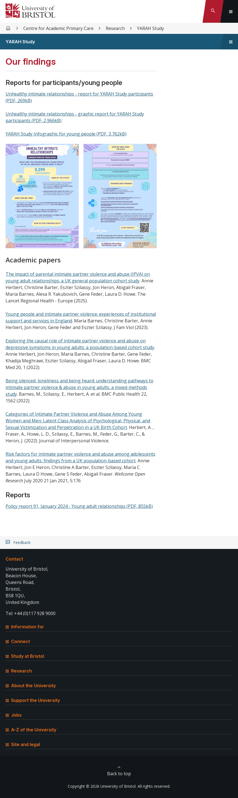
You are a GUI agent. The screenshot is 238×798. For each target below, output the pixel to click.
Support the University (33, 700)
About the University (31, 685)
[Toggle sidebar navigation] (231, 41)
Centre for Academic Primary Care (58, 28)
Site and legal (23, 744)
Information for (25, 626)
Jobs (14, 715)
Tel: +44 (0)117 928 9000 (30, 613)
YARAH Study (150, 28)
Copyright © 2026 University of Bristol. (102, 786)
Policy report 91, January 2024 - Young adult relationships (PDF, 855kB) (79, 506)
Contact (14, 559)
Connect (18, 641)
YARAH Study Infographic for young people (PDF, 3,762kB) (66, 134)
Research (115, 28)
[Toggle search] (213, 11)
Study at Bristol (25, 656)
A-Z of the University (31, 729)
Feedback (22, 542)
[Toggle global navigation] (231, 11)
